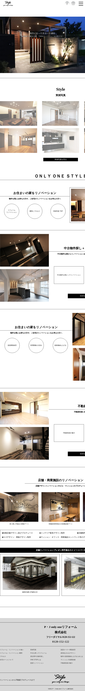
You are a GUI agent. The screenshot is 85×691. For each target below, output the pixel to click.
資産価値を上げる (60, 345)
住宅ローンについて (6, 660)
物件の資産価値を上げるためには (72, 656)
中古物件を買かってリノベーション (69, 275)
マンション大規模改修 (68, 660)
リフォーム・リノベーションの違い (12, 650)
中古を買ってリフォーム (38, 653)
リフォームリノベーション (11, 211)
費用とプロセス (35, 211)
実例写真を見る (61, 159)
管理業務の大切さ (36, 345)
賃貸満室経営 (12, 345)
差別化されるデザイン (68, 653)
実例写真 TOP (58, 211)
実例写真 (33, 650)
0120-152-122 (60, 641)
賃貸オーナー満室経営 (68, 650)
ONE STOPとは (35, 660)
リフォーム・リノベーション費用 (11, 653)
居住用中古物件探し (37, 656)
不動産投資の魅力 (69, 433)
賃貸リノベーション (37, 663)
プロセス (3, 656)
